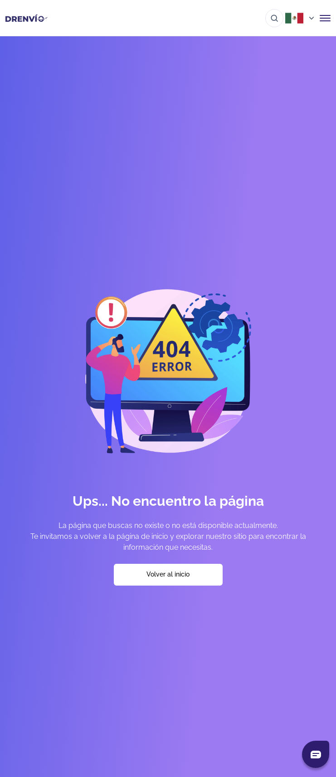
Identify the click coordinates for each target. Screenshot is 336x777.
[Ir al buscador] (274, 18)
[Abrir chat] (315, 754)
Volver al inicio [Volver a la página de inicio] (168, 574)
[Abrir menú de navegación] (325, 18)
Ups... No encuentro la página (168, 501)
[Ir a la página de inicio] (26, 18)
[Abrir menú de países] (301, 18)
